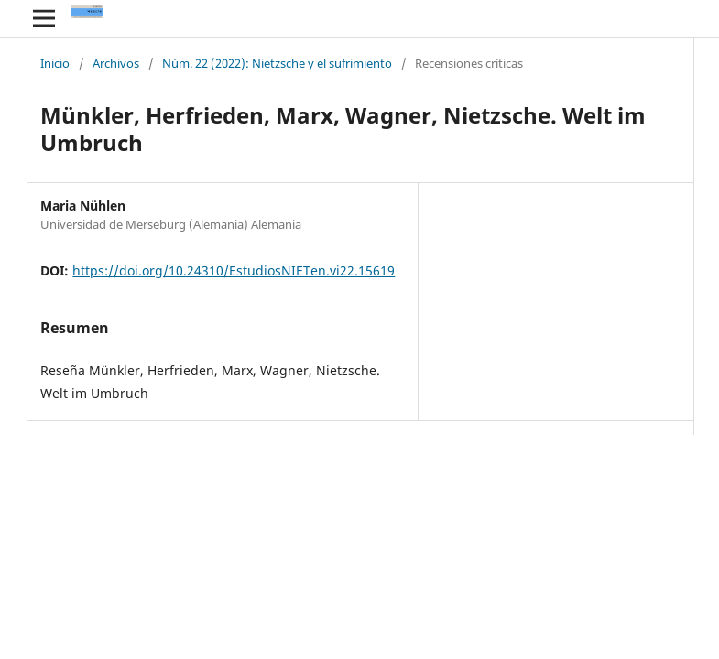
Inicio (55, 64)
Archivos (116, 64)
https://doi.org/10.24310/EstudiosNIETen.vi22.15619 (233, 270)
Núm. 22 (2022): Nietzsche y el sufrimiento (277, 64)
